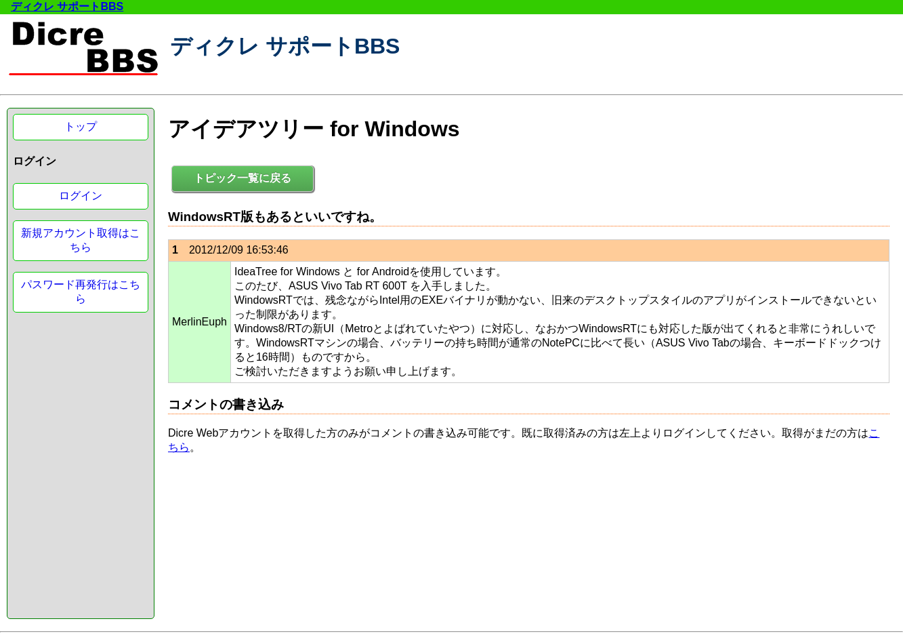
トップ (80, 126)
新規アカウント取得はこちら (80, 240)
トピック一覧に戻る (242, 178)
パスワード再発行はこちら (80, 291)
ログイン (80, 195)
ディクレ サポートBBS (67, 6)
